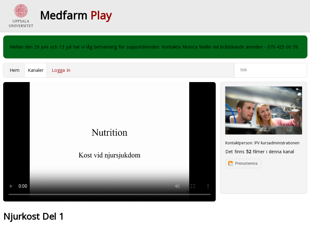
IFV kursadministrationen (276, 143)
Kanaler (35, 70)
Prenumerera (246, 163)
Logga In (61, 70)
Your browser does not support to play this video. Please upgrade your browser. (109, 141)
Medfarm (76, 15)
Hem (14, 70)
